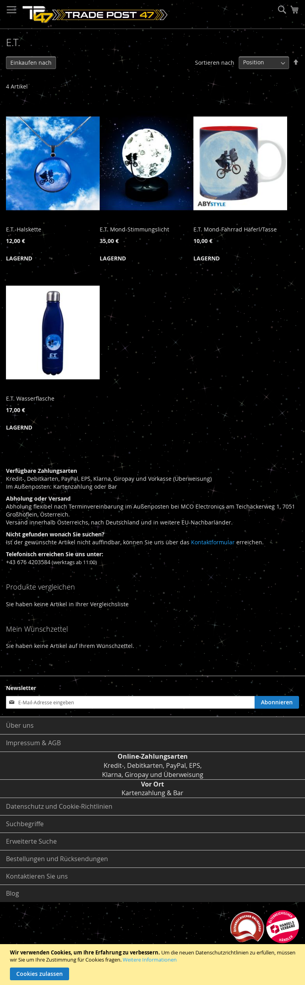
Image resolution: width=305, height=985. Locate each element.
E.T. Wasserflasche (30, 398)
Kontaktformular (213, 542)
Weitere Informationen (150, 959)
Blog (12, 893)
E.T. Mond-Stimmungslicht (134, 229)
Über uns (20, 725)
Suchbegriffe (25, 823)
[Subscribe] (277, 702)
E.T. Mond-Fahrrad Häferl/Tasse (235, 229)
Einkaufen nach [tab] (31, 62)
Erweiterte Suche (31, 841)
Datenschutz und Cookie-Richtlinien (59, 806)
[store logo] (95, 14)
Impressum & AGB (33, 742)
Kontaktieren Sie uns (37, 876)
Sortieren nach (214, 62)
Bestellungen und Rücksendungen (57, 858)
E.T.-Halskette (23, 229)
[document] (153, 964)
